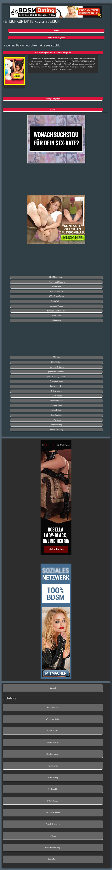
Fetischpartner (53, 707)
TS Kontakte (56, 419)
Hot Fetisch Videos (53, 812)
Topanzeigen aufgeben (56, 37)
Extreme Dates (56, 405)
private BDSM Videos (56, 371)
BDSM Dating (56, 362)
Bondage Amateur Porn (56, 310)
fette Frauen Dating (52, 847)
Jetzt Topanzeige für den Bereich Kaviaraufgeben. (53, 52)
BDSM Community (56, 277)
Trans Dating (53, 777)
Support (53, 688)
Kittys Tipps (52, 859)
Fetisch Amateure (53, 824)
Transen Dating (56, 424)
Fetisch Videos (56, 395)
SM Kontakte (56, 320)
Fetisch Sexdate (53, 742)
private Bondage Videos (56, 376)
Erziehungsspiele (56, 381)
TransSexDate (56, 415)
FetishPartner (56, 301)
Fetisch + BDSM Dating (56, 281)
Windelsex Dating (56, 429)
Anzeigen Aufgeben (53, 98)
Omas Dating (56, 410)
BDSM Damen (52, 800)
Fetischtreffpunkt (56, 400)
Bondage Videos (56, 306)
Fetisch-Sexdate (56, 291)
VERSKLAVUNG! (53, 730)
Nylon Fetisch (56, 391)
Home (56, 30)
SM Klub (56, 357)
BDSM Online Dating (56, 296)
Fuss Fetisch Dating (56, 366)
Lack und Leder (56, 386)
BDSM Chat (56, 286)
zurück (52, 109)
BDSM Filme (56, 315)
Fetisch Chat (53, 765)
